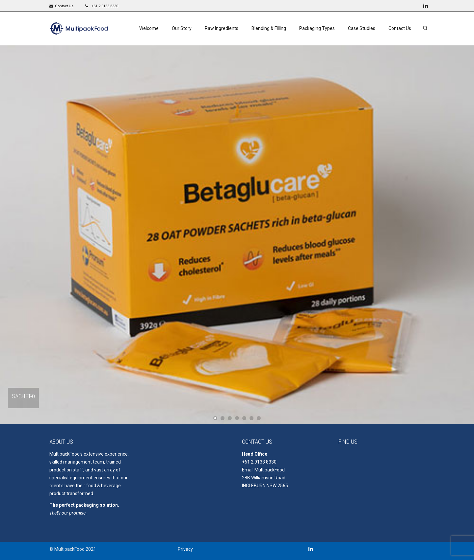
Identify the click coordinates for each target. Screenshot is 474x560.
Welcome (149, 28)
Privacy (185, 549)
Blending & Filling (268, 28)
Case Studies (361, 28)
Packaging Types (317, 28)
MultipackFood (269, 469)
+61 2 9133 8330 (104, 6)
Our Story (182, 28)
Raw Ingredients (221, 28)
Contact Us (64, 6)
